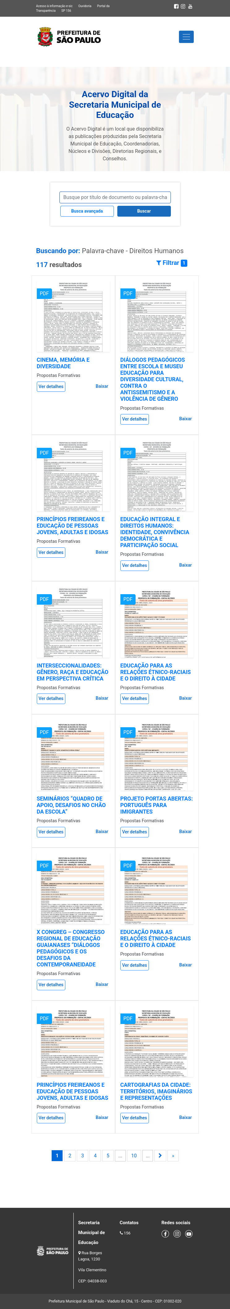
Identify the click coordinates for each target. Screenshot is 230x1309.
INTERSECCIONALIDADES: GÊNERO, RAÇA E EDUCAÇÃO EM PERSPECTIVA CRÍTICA (73, 672)
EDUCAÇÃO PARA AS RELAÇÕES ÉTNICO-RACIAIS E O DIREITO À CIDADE (155, 672)
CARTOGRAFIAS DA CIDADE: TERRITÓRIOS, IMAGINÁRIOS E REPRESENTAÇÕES (156, 1091)
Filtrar (171, 263)
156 (127, 1233)
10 (134, 1156)
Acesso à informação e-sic (54, 6)
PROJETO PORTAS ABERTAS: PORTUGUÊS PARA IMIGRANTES (156, 805)
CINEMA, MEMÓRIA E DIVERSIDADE (63, 363)
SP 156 (66, 10)
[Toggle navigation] (186, 37)
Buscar (144, 211)
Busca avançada (87, 211)
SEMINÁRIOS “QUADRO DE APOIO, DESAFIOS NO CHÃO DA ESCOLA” (71, 805)
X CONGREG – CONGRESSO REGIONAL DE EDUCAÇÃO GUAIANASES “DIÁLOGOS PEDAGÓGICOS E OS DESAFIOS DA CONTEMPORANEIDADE (71, 948)
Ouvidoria (84, 6)
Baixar (102, 386)
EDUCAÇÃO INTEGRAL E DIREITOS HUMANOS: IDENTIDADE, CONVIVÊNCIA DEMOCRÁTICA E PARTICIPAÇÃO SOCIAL (154, 532)
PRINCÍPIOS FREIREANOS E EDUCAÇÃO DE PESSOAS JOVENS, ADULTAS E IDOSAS (72, 525)
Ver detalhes (51, 386)
